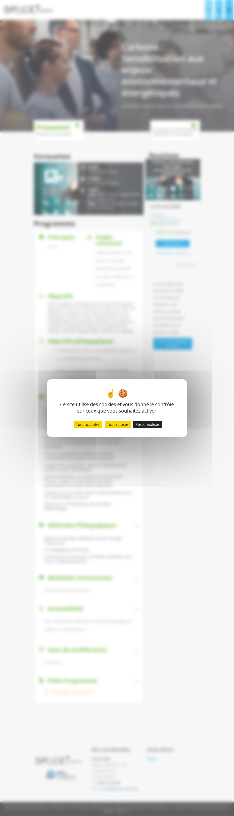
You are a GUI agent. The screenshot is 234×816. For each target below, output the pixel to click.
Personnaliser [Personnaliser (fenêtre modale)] (148, 424)
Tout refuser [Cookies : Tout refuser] (117, 424)
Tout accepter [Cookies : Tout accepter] (88, 424)
